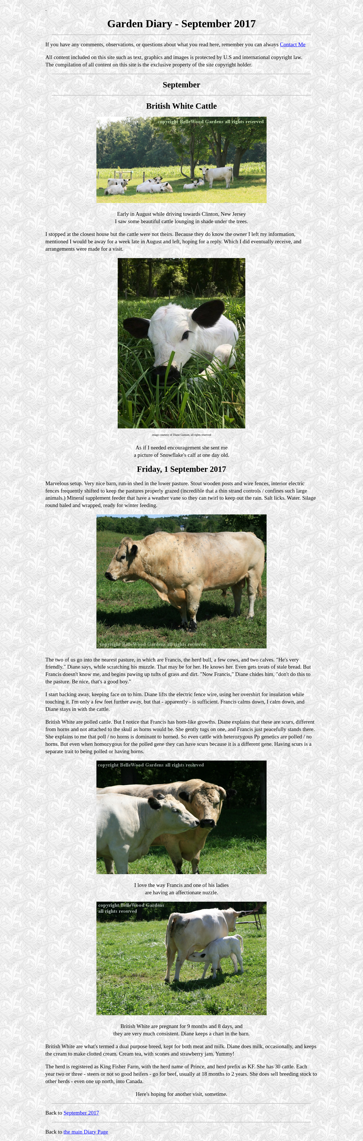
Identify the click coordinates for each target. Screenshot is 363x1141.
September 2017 (81, 1113)
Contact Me (292, 44)
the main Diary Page (86, 1132)
